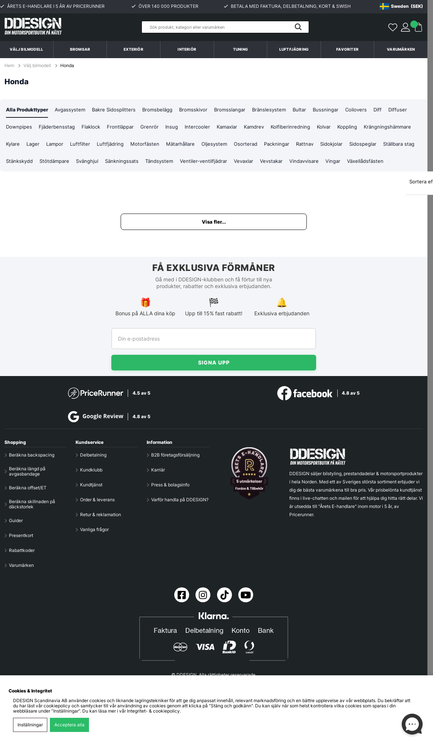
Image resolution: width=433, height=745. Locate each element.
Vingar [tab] (14, 180)
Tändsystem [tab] (245, 162)
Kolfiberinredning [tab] (328, 127)
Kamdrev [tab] (290, 127)
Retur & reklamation (100, 514)
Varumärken (401, 49)
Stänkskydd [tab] (97, 162)
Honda (67, 65)
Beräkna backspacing (31, 455)
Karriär (158, 470)
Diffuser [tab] (15, 127)
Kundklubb (91, 470)
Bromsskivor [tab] (204, 110)
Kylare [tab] (70, 145)
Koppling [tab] (387, 127)
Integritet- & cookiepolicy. (154, 711)
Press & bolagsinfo (170, 484)
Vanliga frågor (94, 529)
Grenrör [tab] (181, 127)
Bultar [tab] (315, 110)
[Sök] (225, 27)
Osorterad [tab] (311, 145)
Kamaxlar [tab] (261, 127)
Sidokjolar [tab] (402, 145)
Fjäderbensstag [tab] (85, 127)
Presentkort (21, 535)
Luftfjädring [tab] (172, 145)
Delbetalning (93, 455)
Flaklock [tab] (120, 127)
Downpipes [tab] (45, 127)
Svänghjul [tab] (169, 162)
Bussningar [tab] (341, 110)
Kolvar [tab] (363, 127)
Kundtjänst (91, 484)
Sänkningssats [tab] (205, 162)
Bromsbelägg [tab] (166, 110)
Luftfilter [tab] (141, 145)
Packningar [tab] (344, 145)
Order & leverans (97, 499)
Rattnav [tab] (374, 145)
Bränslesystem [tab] (283, 110)
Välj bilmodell (26, 49)
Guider (16, 520)
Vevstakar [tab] (361, 162)
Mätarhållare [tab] (244, 145)
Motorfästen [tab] (207, 145)
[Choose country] (401, 6)
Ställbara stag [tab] (59, 162)
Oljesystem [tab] (279, 145)
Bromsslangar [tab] (242, 110)
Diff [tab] (395, 110)
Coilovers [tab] (373, 110)
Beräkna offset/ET (28, 487)
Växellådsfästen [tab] (47, 180)
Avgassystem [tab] (74, 110)
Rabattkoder (22, 550)
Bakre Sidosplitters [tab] (120, 110)
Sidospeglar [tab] (20, 162)
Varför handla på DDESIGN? (179, 499)
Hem (9, 65)
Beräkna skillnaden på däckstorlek (32, 504)
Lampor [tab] (114, 145)
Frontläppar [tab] (151, 127)
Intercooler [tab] (230, 127)
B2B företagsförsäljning (175, 455)
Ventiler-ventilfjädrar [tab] (290, 162)
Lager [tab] (92, 145)
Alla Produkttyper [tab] (29, 110)
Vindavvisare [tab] (395, 162)
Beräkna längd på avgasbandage (27, 471)
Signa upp (214, 362)
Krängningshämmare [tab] (31, 145)
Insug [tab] (203, 127)
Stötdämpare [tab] (134, 162)
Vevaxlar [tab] (332, 162)
